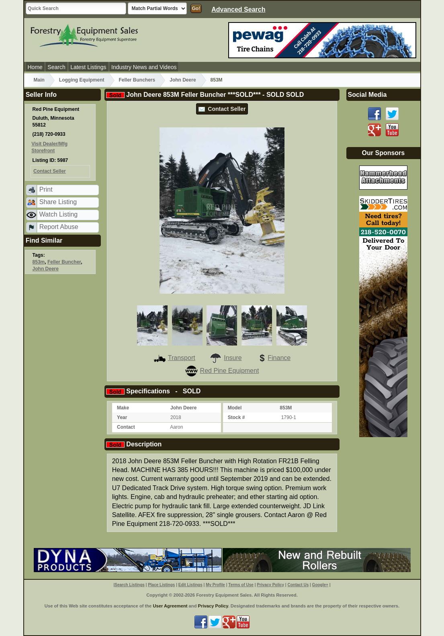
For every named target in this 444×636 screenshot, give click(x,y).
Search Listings (129, 585)
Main (39, 80)
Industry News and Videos (143, 67)
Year (122, 417)
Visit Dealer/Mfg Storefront (49, 147)
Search (56, 67)
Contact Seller (222, 109)
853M (217, 80)
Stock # (236, 417)
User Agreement (170, 605)
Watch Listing (58, 214)
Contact (126, 427)
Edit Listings (190, 585)
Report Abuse (58, 226)
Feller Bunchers (137, 80)
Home (35, 67)
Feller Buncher (64, 262)
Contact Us (298, 585)
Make (123, 408)
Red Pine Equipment (222, 370)
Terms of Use (241, 585)
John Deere (183, 80)
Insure (225, 357)
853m (39, 262)
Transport (174, 357)
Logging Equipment (81, 80)
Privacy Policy (270, 585)
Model (235, 408)
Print (46, 189)
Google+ (320, 585)
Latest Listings (88, 67)
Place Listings (161, 585)
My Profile (215, 585)
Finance (273, 357)
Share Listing (58, 201)
